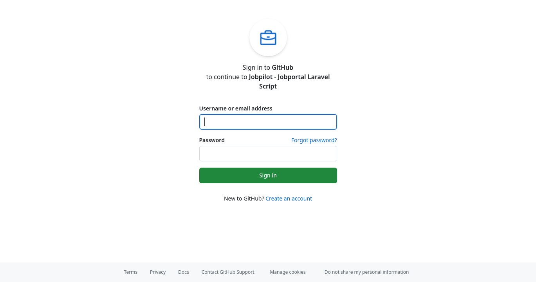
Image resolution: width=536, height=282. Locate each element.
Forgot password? (314, 140)
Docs (183, 272)
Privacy (158, 272)
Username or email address (236, 108)
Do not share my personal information (367, 272)
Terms (131, 272)
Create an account (288, 198)
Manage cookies (287, 272)
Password (212, 140)
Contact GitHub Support (228, 272)
